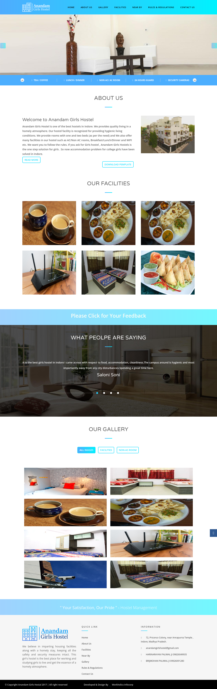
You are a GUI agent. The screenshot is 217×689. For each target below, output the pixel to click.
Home (71, 7)
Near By (137, 7)
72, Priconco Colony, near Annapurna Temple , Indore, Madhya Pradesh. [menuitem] (167, 639)
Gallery (103, 7)
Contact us (187, 7)
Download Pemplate (117, 164)
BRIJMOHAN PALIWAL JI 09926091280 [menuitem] (162, 660)
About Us (86, 7)
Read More (31, 159)
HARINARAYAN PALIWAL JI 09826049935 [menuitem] (164, 654)
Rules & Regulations (161, 7)
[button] (2, 44)
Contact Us (87, 673)
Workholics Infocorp (122, 684)
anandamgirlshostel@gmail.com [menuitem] (160, 648)
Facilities (120, 7)
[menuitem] (108, 637)
